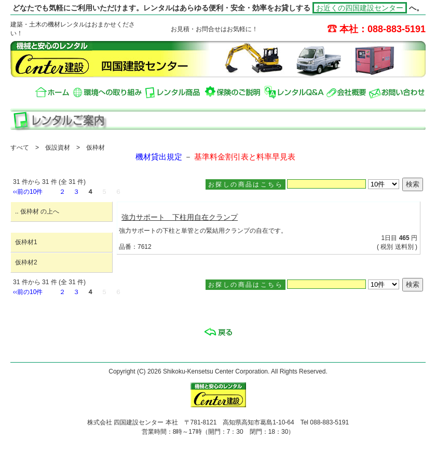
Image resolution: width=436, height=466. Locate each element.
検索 (412, 184)
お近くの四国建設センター (359, 8)
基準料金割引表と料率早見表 (244, 157)
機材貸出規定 (158, 157)
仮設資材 (57, 147)
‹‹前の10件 (28, 191)
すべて (19, 147)
